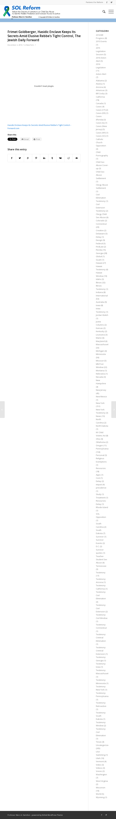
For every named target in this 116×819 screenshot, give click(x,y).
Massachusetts (103, 344)
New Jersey (101, 390)
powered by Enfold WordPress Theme (47, 815)
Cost (98, 478)
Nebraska (100, 373)
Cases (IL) (100, 122)
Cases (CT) (100, 110)
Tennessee (101, 566)
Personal (100, 455)
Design (99, 240)
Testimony (100, 572)
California (100, 96)
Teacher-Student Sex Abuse (101, 559)
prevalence (101, 487)
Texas (99, 741)
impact (99, 484)
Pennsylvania (102, 448)
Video (98, 764)
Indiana (99, 292)
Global (99, 256)
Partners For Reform (94, 2)
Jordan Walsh (102, 315)
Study (98, 494)
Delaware (100, 233)
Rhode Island (102, 507)
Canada (99, 103)
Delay (98, 237)
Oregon (99, 445)
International (102, 295)
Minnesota (101, 354)
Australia (100, 302)
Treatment (100, 497)
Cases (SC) (101, 135)
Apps (98, 474)
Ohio (98, 439)
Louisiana (100, 334)
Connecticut (101, 223)
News (98, 416)
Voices (99, 771)
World (98, 794)
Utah (98, 758)
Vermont (100, 761)
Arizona (99, 87)
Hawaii (99, 263)
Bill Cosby (100, 93)
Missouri (100, 360)
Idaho (98, 279)
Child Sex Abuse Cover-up (102, 165)
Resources (101, 468)
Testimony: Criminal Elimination (101, 637)
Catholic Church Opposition (101, 142)
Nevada (99, 377)
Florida (99, 249)
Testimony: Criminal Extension (101, 650)
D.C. (97, 546)
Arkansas (100, 90)
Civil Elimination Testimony (101, 197)
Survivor (100, 536)
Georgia (99, 253)
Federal (99, 243)
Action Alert (101, 74)
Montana (100, 370)
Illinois (99, 282)
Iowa (98, 305)
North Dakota (102, 425)
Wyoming (100, 797)
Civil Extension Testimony (100, 207)
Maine (99, 337)
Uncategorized (102, 745)
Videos (99, 768)
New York (30, 45)
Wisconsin (100, 787)
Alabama (100, 80)
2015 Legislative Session (101, 51)
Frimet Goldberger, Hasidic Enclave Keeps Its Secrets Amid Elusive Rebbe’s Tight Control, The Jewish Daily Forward (44, 36)
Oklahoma (100, 442)
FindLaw (99, 246)
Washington (101, 774)
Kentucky (100, 331)
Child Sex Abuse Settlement (101, 175)
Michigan (100, 351)
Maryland (100, 341)
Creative (100, 230)
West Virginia (102, 781)
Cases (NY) (101, 132)
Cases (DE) (101, 113)
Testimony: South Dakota (101, 716)
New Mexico (101, 396)
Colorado (100, 220)
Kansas (99, 328)
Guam (99, 259)
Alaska (99, 83)
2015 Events (101, 41)
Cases (99, 106)
